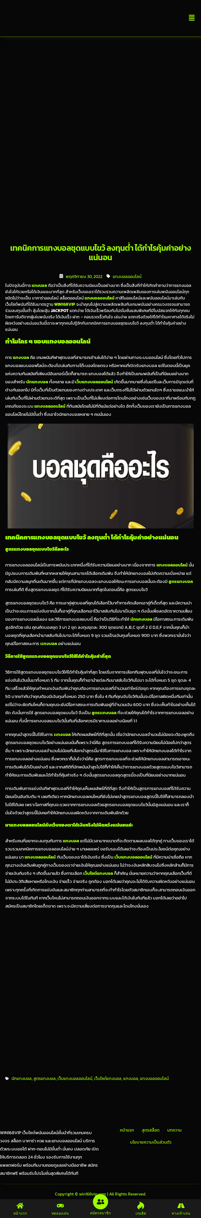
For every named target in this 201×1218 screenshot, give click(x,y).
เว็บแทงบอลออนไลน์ (93, 382)
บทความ (174, 1130)
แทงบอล (39, 285)
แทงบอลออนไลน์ (127, 276)
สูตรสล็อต (150, 1130)
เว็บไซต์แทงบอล (107, 1078)
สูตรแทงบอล (45, 1078)
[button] (192, 18)
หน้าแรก (127, 1130)
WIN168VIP (64, 304)
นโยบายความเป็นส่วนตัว (150, 1142)
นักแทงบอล (36, 382)
